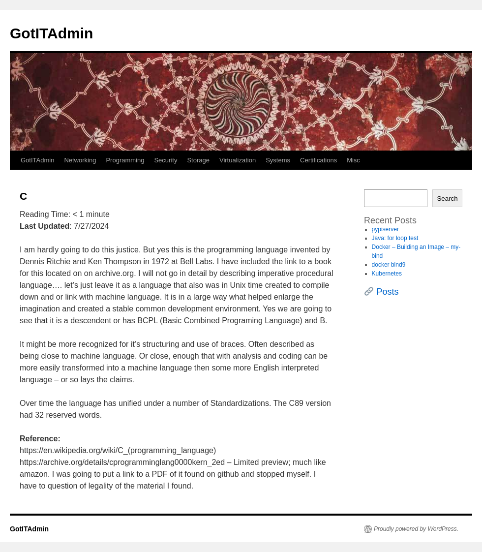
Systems (278, 160)
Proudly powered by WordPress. (416, 528)
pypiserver (385, 229)
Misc (353, 160)
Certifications (318, 160)
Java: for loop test (395, 238)
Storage (198, 160)
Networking (80, 160)
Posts (388, 292)
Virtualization (237, 160)
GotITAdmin (51, 33)
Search (447, 198)
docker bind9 (389, 264)
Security (165, 160)
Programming (125, 160)
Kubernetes (387, 273)
